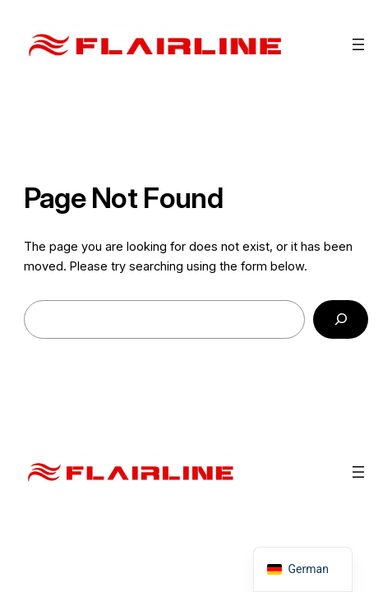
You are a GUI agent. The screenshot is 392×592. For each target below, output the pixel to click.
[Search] (340, 320)
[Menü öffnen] (358, 44)
